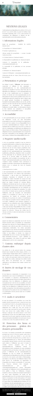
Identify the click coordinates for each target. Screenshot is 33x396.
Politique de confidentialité (20, 393)
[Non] (31, 392)
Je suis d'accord (10, 393)
